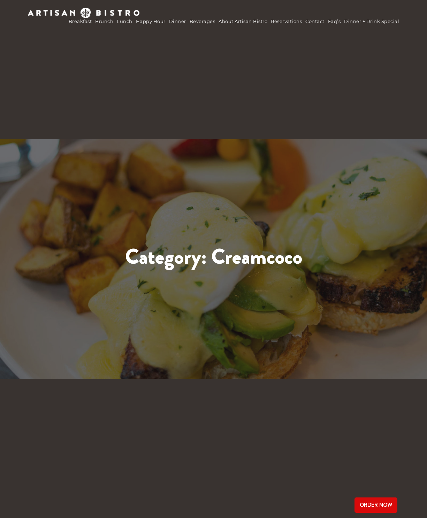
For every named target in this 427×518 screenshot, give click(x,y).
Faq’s (334, 21)
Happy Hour (151, 21)
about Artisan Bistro (243, 21)
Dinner (177, 21)
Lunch (124, 21)
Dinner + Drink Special (371, 21)
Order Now (376, 505)
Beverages (202, 21)
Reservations (286, 21)
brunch (104, 21)
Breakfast (80, 21)
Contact (315, 21)
